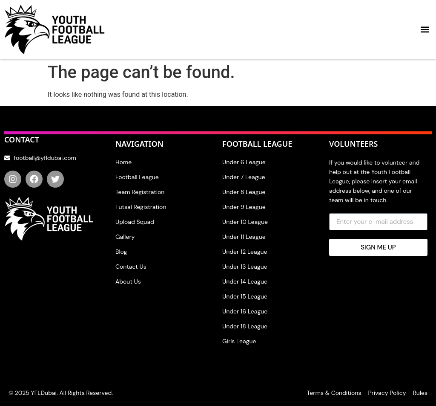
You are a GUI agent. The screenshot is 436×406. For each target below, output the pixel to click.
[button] (425, 30)
